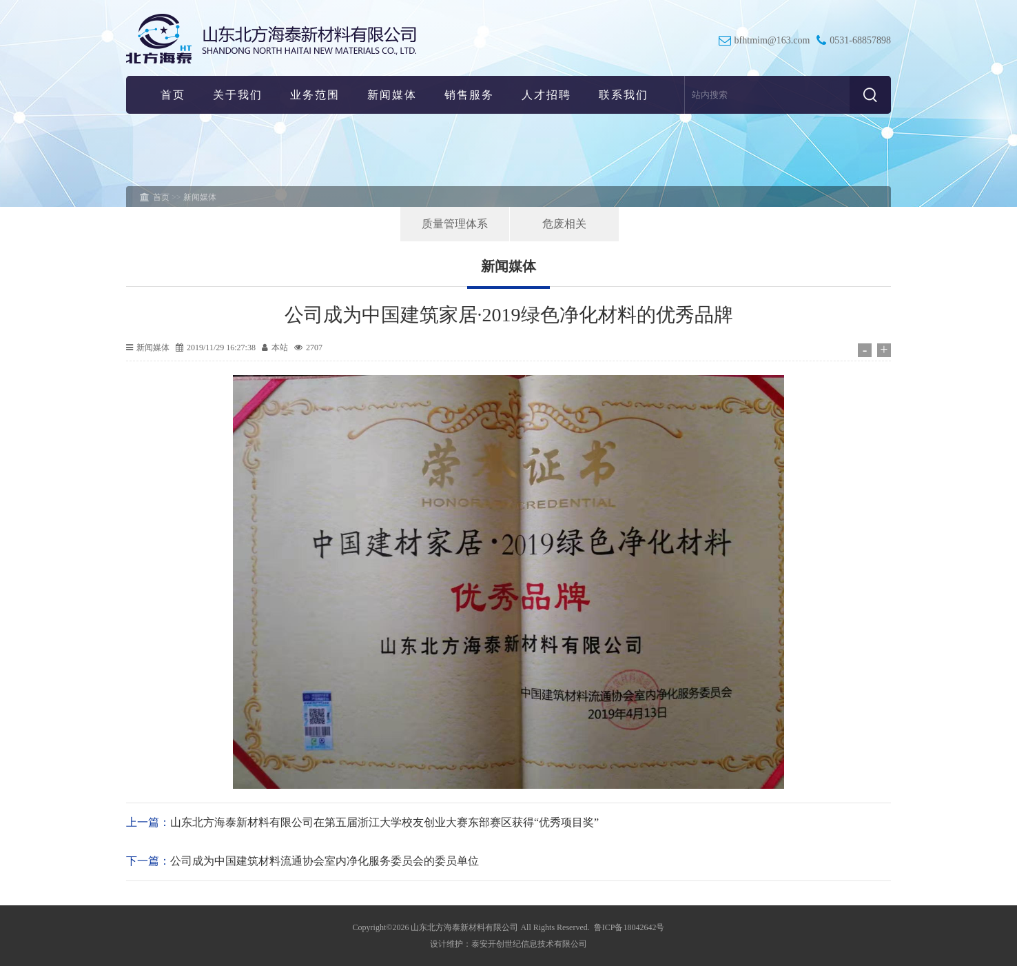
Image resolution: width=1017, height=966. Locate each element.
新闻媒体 (392, 95)
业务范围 (315, 95)
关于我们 (238, 95)
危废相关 (564, 224)
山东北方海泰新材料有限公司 (464, 927)
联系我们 (623, 95)
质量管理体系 (455, 224)
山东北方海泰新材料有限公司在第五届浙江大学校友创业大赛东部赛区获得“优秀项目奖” (384, 822)
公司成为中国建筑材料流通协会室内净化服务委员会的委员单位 (324, 861)
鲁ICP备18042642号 (629, 927)
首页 (173, 95)
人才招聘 (546, 95)
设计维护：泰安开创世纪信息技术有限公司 (508, 944)
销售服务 (469, 95)
